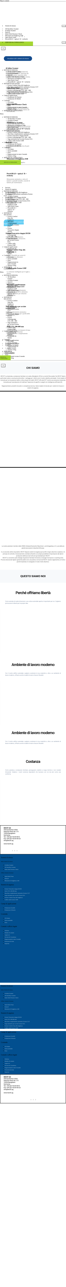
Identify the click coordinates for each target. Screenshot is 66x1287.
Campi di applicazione (12, 340)
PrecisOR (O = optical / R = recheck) (16, 39)
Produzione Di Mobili (11, 345)
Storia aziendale (12, 104)
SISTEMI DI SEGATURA (12, 83)
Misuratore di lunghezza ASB (16, 78)
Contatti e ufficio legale (9, 926)
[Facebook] (12, 850)
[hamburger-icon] (64, 26)
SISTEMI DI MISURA (11, 70)
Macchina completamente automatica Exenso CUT (18, 195)
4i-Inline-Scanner (13, 73)
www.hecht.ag (8, 844)
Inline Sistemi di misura (7, 861)
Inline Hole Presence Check (16, 77)
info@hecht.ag (8, 840)
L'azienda (4, 914)
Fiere (9, 105)
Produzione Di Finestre (14, 97)
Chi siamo (11, 102)
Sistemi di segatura (11, 189)
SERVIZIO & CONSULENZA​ (14, 42)
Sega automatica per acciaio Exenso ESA (20, 92)
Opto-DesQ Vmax (13, 80)
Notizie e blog (12, 109)
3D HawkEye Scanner (14, 72)
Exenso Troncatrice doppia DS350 (18, 88)
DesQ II (10, 75)
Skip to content (4, 1)
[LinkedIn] (24, 36)
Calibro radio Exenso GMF (16, 94)
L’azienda (7, 100)
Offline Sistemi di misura (7, 873)
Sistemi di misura (10, 26)
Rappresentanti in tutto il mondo (17, 107)
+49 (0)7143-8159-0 (13, 837)
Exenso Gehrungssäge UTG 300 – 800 (19, 90)
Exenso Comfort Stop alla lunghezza (19, 85)
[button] (33, 114)
